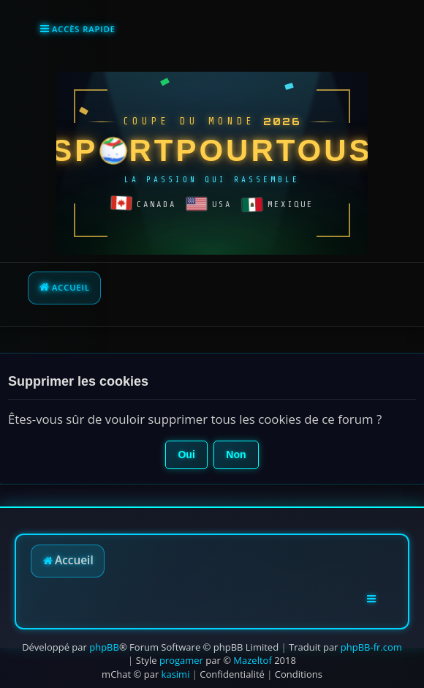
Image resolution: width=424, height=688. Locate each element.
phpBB (104, 647)
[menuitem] (232, 674)
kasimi (176, 674)
